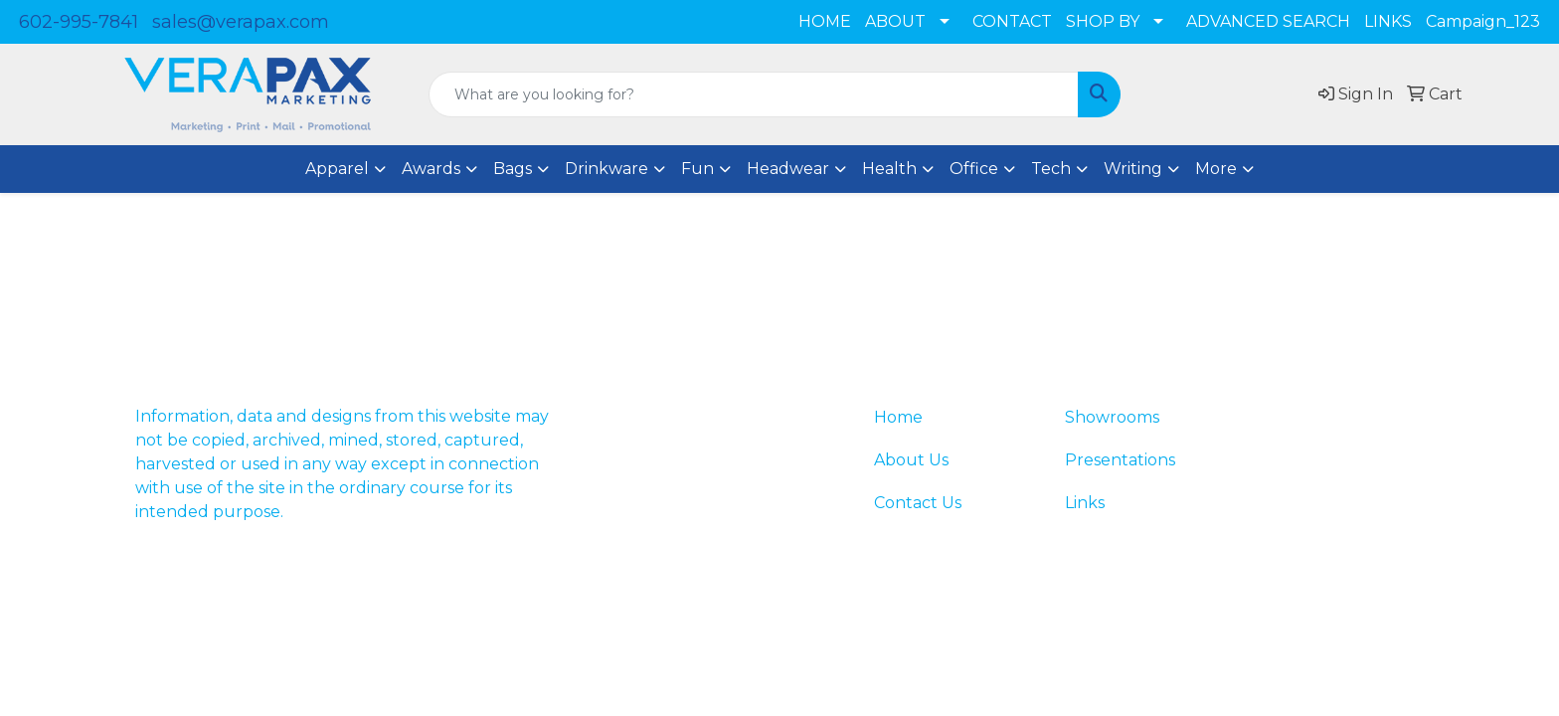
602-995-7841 (78, 22)
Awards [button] (431, 168)
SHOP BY (1102, 21)
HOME (824, 21)
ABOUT (895, 21)
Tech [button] (1051, 168)
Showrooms (1112, 417)
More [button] (1216, 168)
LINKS (1388, 21)
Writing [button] (1133, 168)
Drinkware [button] (606, 168)
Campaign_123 (1483, 21)
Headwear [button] (788, 168)
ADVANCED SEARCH (1268, 21)
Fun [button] (697, 168)
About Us (911, 459)
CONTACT (1012, 21)
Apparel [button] (337, 168)
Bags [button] (512, 168)
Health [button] (889, 168)
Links (1085, 502)
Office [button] (974, 168)
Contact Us (917, 502)
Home (898, 417)
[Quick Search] (754, 94)
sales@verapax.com (240, 22)
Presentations (1120, 459)
